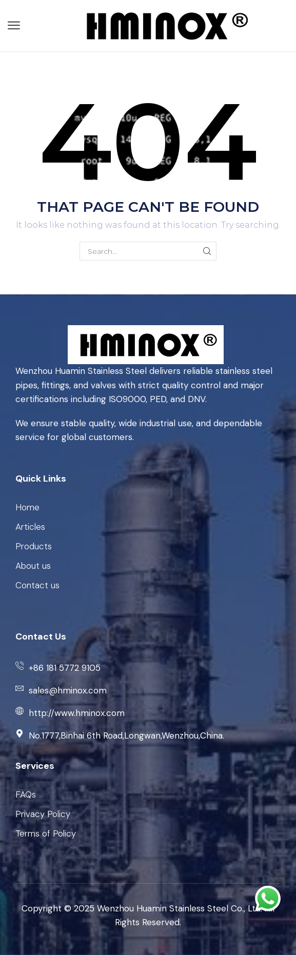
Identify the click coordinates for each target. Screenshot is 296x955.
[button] (14, 25)
